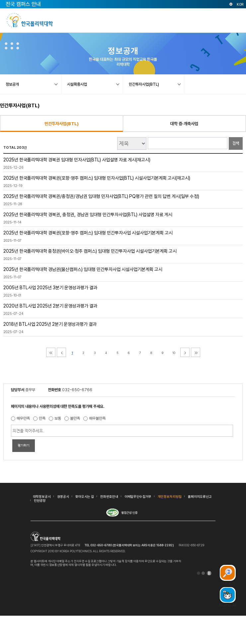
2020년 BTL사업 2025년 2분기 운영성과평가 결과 (50, 306)
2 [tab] (203, 573)
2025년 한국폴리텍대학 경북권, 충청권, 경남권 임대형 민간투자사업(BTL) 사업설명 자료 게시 (87, 214)
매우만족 (23, 418)
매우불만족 (97, 418)
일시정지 (209, 573)
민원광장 (40, 500)
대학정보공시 (42, 496)
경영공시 (63, 496)
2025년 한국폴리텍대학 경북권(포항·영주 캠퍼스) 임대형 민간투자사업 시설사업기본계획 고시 (88, 232)
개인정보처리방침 (170, 496)
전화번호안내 (109, 496)
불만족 (75, 418)
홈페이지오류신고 (200, 496)
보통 (57, 418)
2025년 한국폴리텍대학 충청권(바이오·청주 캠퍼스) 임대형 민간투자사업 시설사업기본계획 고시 (90, 251)
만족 (42, 418)
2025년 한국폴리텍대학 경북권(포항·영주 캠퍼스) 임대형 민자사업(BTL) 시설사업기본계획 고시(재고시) (96, 178)
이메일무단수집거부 (137, 496)
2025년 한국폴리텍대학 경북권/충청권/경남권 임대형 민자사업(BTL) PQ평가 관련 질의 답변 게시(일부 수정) (101, 196)
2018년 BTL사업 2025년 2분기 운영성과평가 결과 (50, 324)
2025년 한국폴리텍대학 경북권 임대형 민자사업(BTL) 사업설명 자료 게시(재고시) (76, 159)
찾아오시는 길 (84, 496)
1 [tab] (198, 573)
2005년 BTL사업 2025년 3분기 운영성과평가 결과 (50, 287)
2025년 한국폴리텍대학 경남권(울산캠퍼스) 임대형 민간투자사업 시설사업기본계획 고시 (82, 269)
